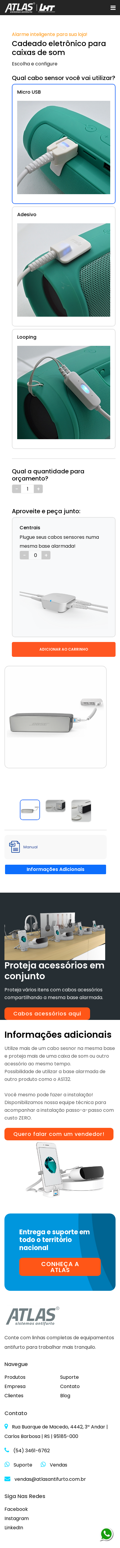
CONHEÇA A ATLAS (60, 1267)
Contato (70, 1386)
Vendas (54, 1464)
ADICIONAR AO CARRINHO (63, 649)
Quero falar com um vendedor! (59, 1134)
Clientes (13, 1395)
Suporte (69, 1377)
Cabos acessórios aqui (47, 1013)
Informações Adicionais (55, 869)
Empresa (14, 1386)
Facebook (16, 1509)
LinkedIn (13, 1527)
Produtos (14, 1377)
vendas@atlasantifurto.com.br (45, 1479)
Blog (65, 1395)
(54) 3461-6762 (27, 1450)
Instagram (16, 1518)
